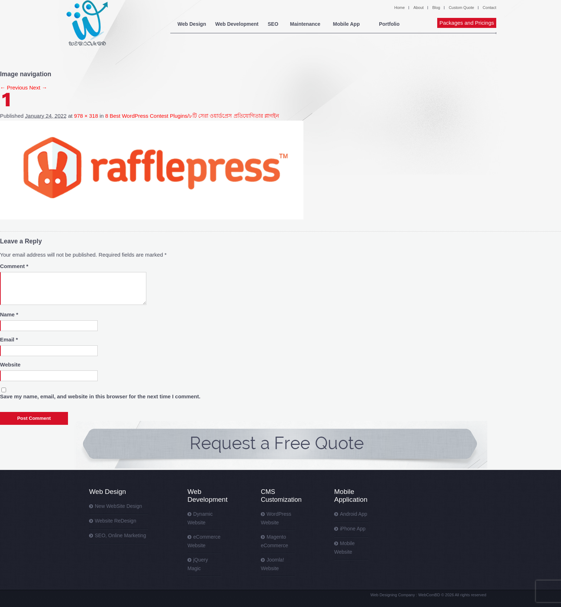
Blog (436, 7)
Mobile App (346, 24)
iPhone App (353, 528)
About (418, 7)
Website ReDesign (115, 521)
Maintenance (305, 24)
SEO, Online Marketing (120, 535)
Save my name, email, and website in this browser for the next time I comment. (100, 396)
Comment (14, 266)
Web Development (236, 24)
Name (9, 314)
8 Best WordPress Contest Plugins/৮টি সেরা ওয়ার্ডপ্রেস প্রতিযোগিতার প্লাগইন (192, 116)
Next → (38, 87)
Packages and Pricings (466, 23)
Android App (353, 514)
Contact (489, 7)
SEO (273, 24)
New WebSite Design (118, 506)
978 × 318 (86, 116)
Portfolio (389, 24)
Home (399, 7)
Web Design (191, 24)
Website (10, 364)
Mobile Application (350, 495)
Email (9, 339)
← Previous (14, 87)
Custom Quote (461, 7)
